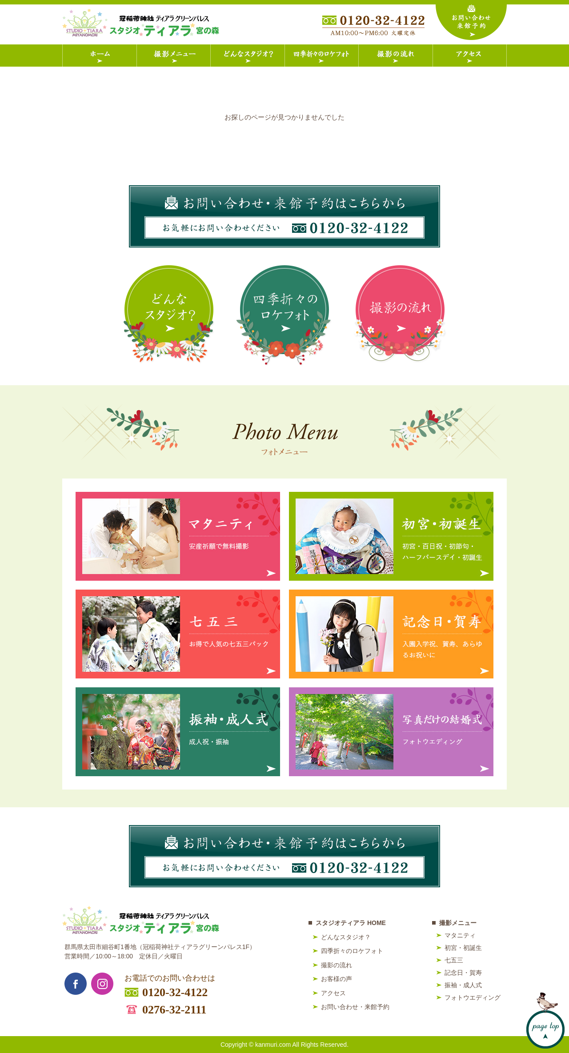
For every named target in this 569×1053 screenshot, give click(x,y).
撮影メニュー (458, 922)
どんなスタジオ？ (346, 937)
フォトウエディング (473, 997)
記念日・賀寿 (463, 972)
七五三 (454, 960)
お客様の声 (336, 978)
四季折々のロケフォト (352, 950)
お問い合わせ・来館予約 (355, 1006)
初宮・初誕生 (463, 947)
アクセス (333, 993)
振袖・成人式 (463, 985)
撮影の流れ (336, 965)
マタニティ (460, 935)
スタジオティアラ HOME (351, 922)
